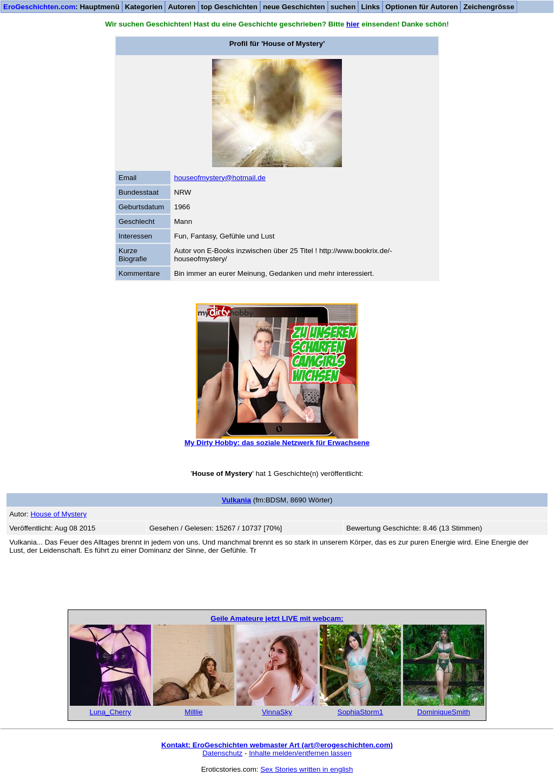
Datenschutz (222, 753)
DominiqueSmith (443, 712)
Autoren (181, 7)
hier (352, 24)
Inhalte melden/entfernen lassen (300, 753)
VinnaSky (277, 712)
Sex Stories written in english (306, 769)
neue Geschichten (294, 7)
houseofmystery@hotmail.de (220, 178)
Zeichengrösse (488, 7)
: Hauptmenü (61, 7)
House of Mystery (58, 514)
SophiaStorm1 (360, 712)
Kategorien (144, 7)
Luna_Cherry (110, 712)
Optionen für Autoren (421, 7)
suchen (343, 7)
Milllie (193, 712)
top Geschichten (229, 7)
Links (370, 7)
